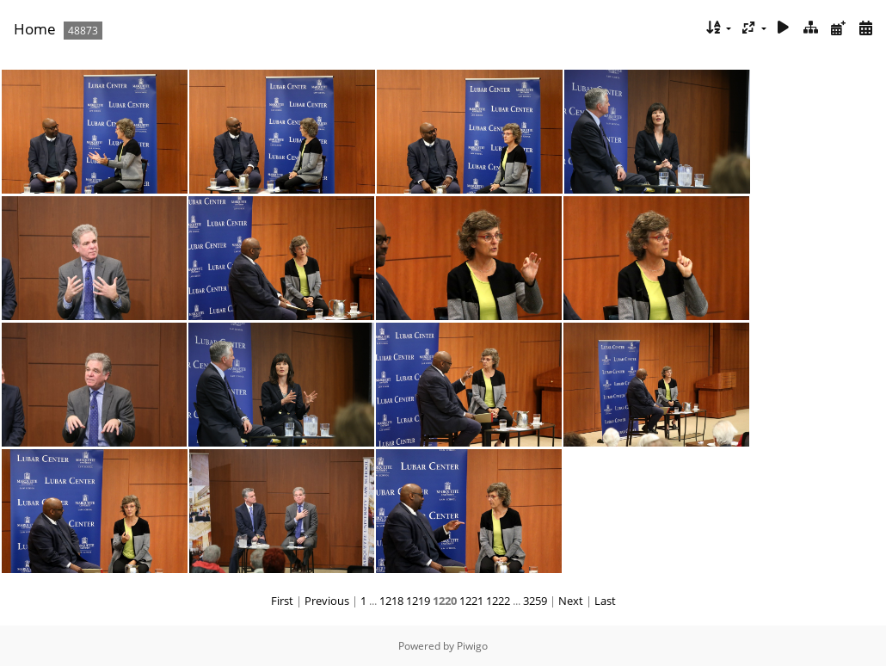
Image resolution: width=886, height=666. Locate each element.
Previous (327, 600)
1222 (498, 600)
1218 (391, 600)
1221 (471, 600)
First (282, 600)
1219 (418, 600)
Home (35, 29)
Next (570, 600)
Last (605, 600)
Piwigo (472, 645)
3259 (535, 600)
